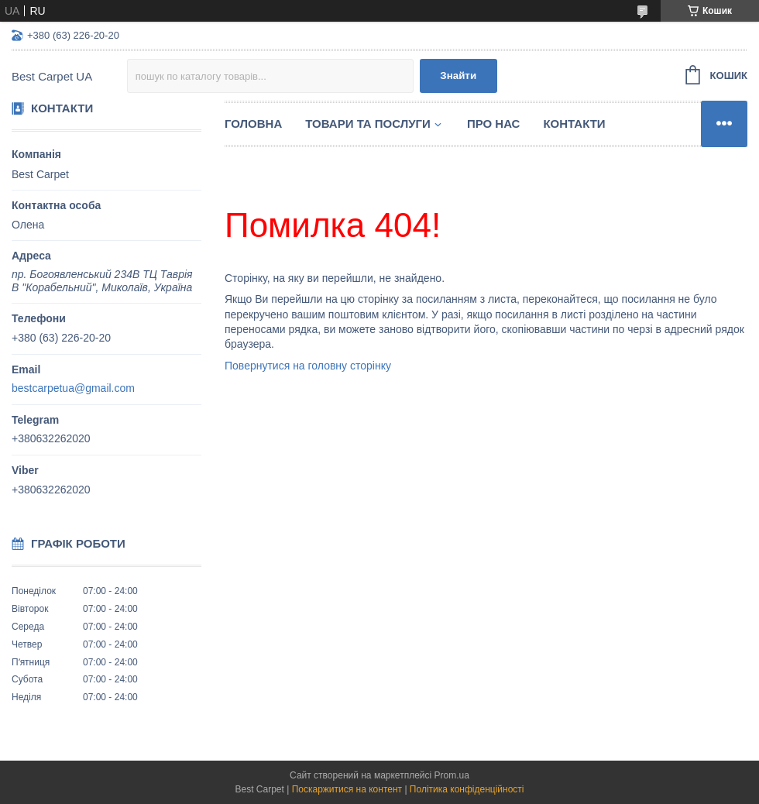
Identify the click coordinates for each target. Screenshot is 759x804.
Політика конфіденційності (467, 789)
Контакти (574, 123)
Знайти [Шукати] (458, 75)
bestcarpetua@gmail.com (73, 388)
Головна (253, 123)
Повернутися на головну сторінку (308, 365)
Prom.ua (451, 775)
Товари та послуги (368, 123)
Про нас (493, 123)
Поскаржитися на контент (347, 789)
